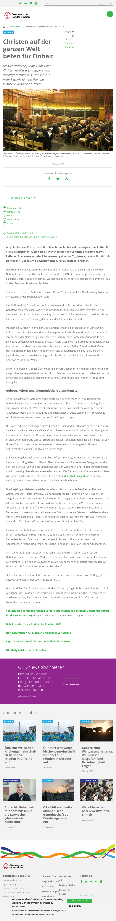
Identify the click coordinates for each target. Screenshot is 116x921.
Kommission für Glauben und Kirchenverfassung (32, 236)
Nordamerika (13, 211)
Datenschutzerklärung (27, 696)
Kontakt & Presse (64, 892)
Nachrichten (15, 26)
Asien (10, 223)
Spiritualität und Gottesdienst (22, 233)
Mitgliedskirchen (50, 881)
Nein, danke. (74, 906)
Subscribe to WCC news (24, 198)
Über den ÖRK (49, 876)
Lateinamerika (14, 208)
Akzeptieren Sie (79, 900)
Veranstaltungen (50, 891)
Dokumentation (67, 885)
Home (4, 27)
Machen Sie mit (65, 878)
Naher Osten (13, 219)
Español (69, 47)
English (70, 39)
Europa (10, 215)
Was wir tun (48, 896)
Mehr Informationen (21, 918)
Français (69, 43)
